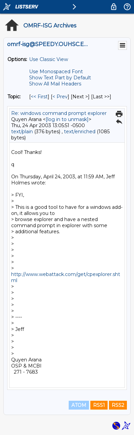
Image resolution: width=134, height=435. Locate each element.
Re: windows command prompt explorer (59, 113)
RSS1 (99, 405)
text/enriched (79, 131)
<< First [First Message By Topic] (39, 97)
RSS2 (118, 405)
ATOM (78, 405)
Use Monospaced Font (56, 71)
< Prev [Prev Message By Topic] (60, 97)
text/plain (22, 131)
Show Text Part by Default (60, 78)
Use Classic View (48, 59)
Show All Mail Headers (55, 84)
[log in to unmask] (67, 119)
